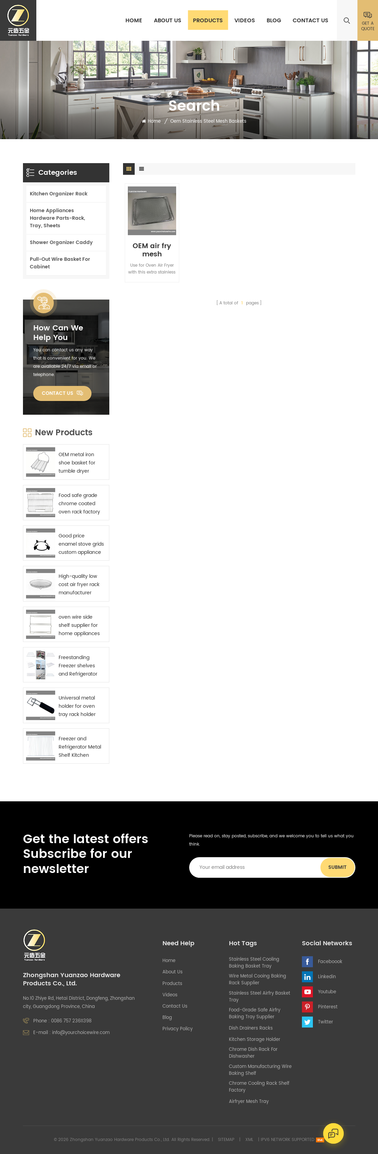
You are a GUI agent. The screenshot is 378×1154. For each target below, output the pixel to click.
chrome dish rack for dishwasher (253, 1053)
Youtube (327, 992)
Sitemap (226, 1140)
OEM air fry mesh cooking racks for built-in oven (152, 250)
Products (208, 20)
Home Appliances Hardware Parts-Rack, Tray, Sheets (57, 218)
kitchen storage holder (254, 1039)
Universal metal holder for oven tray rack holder (77, 706)
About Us (167, 20)
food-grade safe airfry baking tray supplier (254, 1014)
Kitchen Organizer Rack (58, 194)
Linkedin (327, 977)
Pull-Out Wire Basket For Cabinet (60, 263)
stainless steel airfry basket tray (259, 997)
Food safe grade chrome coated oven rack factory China (79, 503)
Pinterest (328, 1007)
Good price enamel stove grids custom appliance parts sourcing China (81, 544)
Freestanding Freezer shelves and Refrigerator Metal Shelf (78, 666)
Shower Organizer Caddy (61, 242)
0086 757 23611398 (71, 1021)
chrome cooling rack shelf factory (259, 1087)
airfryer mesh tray (249, 1101)
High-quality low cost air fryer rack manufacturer (79, 584)
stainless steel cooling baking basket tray (254, 963)
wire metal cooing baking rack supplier (257, 980)
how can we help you (58, 333)
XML (249, 1140)
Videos (244, 20)
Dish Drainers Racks (251, 1028)
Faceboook (330, 961)
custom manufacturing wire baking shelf (260, 1070)
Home (133, 20)
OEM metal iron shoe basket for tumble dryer (77, 463)
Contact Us (310, 20)
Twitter (325, 1022)
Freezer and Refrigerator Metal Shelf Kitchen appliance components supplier (80, 747)
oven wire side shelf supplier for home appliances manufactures (79, 625)
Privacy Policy (177, 1029)
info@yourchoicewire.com (81, 1032)
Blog (274, 20)
